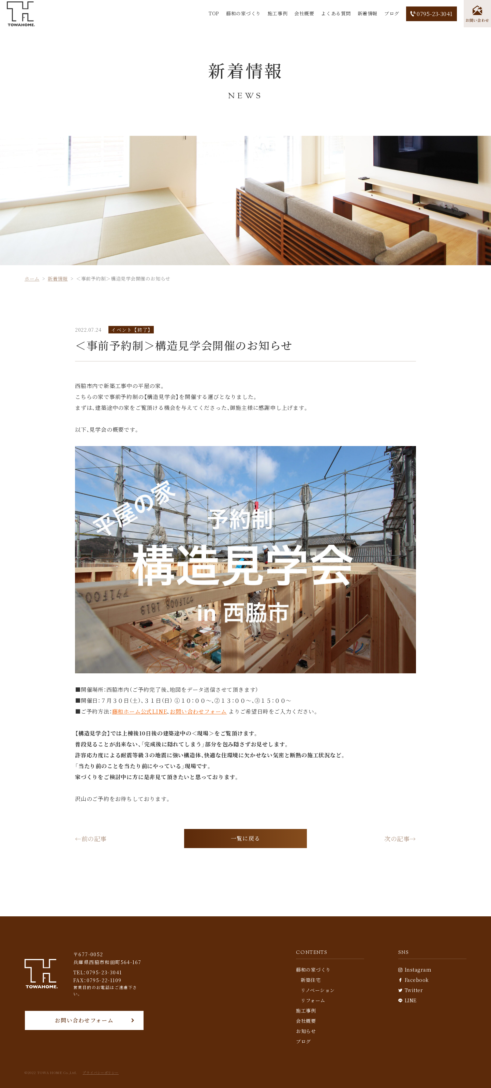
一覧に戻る (245, 838)
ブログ (391, 13)
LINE (407, 1000)
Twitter (410, 990)
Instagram (415, 969)
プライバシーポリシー (101, 1072)
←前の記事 (91, 838)
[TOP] (21, 13)
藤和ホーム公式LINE (139, 711)
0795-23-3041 (431, 14)
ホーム (32, 278)
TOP (214, 13)
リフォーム (313, 1000)
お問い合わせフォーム (198, 711)
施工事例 (277, 13)
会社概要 (304, 13)
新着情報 (367, 13)
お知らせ (306, 1031)
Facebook (413, 979)
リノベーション (318, 990)
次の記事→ (400, 838)
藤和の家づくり (243, 13)
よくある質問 (336, 13)
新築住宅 (311, 979)
